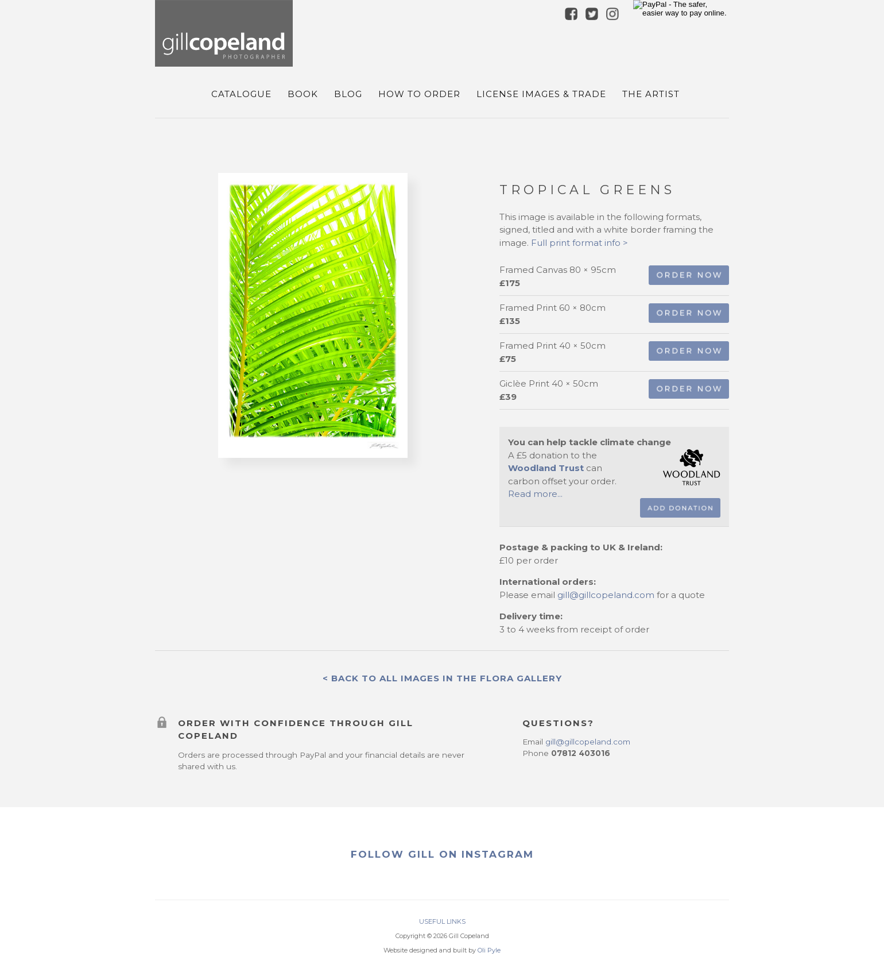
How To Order (419, 93)
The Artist (651, 93)
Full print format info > (579, 242)
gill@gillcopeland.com (605, 594)
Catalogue (241, 93)
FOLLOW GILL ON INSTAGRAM (442, 854)
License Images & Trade (541, 93)
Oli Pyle (489, 950)
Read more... (535, 493)
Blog (348, 93)
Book (303, 93)
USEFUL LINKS (442, 921)
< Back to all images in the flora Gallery (442, 678)
